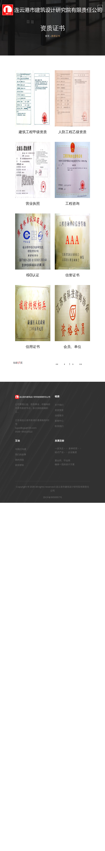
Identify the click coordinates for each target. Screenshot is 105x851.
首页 (47, 35)
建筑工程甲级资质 (33, 132)
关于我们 (59, 404)
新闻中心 (59, 420)
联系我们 (59, 426)
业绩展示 (59, 415)
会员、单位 (72, 347)
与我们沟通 (20, 449)
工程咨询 (72, 203)
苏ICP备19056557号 (52, 497)
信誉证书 (72, 275)
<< (57, 364)
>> (80, 364)
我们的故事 (20, 454)
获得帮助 (19, 465)
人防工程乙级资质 (72, 132)
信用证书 (33, 347)
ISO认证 (32, 275)
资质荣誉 (59, 410)
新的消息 (19, 459)
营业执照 (33, 203)
